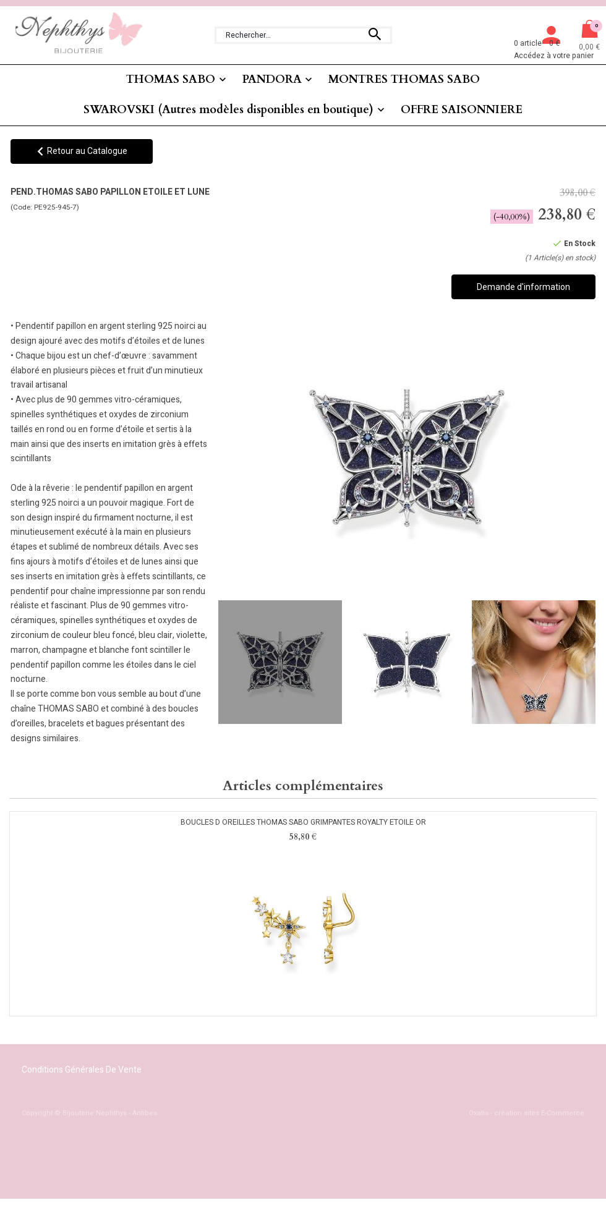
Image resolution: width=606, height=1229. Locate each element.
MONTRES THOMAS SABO (404, 79)
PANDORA (272, 79)
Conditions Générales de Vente (82, 1069)
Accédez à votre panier (554, 55)
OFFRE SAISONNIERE (462, 109)
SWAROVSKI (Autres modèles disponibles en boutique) (228, 109)
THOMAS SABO (170, 79)
